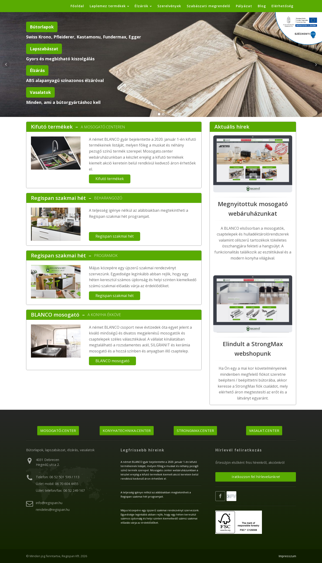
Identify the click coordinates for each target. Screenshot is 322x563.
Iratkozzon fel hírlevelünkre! (256, 476)
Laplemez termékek (109, 6)
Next (316, 64)
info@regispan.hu (49, 503)
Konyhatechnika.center (127, 430)
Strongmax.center (195, 430)
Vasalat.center (264, 430)
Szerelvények (169, 6)
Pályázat (244, 6)
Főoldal (77, 6)
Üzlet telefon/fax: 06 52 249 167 (60, 490)
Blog (262, 6)
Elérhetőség (282, 6)
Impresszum (287, 556)
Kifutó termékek (52, 126)
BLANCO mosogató (55, 314)
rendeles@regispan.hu (53, 509)
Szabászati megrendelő (208, 6)
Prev (6, 64)
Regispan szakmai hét (58, 197)
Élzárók (143, 6)
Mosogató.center (58, 430)
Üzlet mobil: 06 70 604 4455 (57, 483)
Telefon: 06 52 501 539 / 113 (57, 477)
